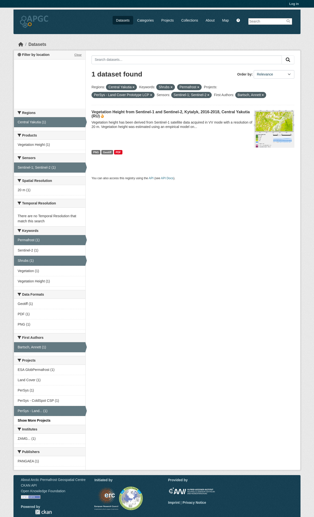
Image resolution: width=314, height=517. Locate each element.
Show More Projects (34, 420)
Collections (189, 20)
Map (225, 20)
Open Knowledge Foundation (43, 491)
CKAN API (29, 485)
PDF (118, 152)
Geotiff (107, 152)
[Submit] (288, 59)
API (151, 178)
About (210, 20)
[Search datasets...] (187, 59)
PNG (96, 152)
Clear (78, 55)
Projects (167, 20)
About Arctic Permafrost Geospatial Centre (53, 480)
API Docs (167, 178)
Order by (244, 74)
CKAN (43, 512)
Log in (294, 4)
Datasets (123, 20)
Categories (145, 20)
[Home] (20, 44)
